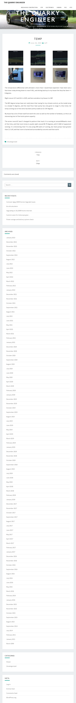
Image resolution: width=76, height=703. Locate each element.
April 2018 (9, 486)
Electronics (50, 7)
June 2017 (9, 530)
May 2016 (9, 587)
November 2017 (11, 508)
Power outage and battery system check (19, 219)
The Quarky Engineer (14, 2)
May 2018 (9, 482)
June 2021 (9, 321)
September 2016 (11, 569)
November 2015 (11, 609)
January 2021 (10, 342)
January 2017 (10, 552)
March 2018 (10, 491)
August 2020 (10, 364)
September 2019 (11, 412)
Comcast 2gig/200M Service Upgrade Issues (20, 202)
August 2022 (10, 259)
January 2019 (10, 447)
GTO (71, 7)
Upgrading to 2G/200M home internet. (19, 211)
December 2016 (11, 556)
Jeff (45, 43)
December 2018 (11, 451)
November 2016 (11, 561)
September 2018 (11, 465)
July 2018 (9, 473)
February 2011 (11, 635)
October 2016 (10, 565)
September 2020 (11, 360)
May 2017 (9, 534)
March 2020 (10, 386)
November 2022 (11, 246)
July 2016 (9, 578)
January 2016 (10, 600)
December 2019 (11, 399)
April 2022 (9, 277)
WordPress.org (11, 697)
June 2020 (9, 373)
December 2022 (11, 242)
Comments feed (11, 693)
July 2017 (9, 526)
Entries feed (10, 689)
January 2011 (10, 639)
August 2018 (10, 469)
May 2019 (9, 430)
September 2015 (11, 617)
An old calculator (12, 206)
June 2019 (9, 425)
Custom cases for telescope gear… (18, 215)
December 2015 (11, 604)
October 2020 (10, 355)
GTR (41, 7)
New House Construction (29, 7)
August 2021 (10, 312)
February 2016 (11, 596)
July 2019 (9, 421)
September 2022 (11, 255)
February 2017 (11, 547)
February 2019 (11, 443)
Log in (8, 684)
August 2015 (10, 622)
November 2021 (11, 299)
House (8, 662)
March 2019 (10, 438)
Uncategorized (12, 142)
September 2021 (11, 307)
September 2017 (11, 517)
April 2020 (9, 382)
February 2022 (11, 286)
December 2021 (11, 294)
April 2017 (9, 539)
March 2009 (10, 644)
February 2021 (11, 338)
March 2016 (10, 591)
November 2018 (11, 456)
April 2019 (9, 434)
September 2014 (11, 626)
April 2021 (9, 329)
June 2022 (9, 268)
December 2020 (11, 347)
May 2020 (9, 377)
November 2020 (11, 351)
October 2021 (10, 303)
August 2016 (10, 574)
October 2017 (10, 513)
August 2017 (10, 521)
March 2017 (10, 543)
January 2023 (10, 238)
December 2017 (11, 504)
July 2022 (9, 264)
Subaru (59, 7)
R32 (65, 7)
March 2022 (10, 281)
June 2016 (9, 582)
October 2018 (10, 460)
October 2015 (10, 613)
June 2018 (9, 478)
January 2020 (10, 395)
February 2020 (11, 390)
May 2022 (9, 272)
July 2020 (9, 369)
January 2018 (10, 499)
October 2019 (10, 408)
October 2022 (10, 251)
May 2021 (9, 325)
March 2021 (10, 334)
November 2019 (11, 403)
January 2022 (10, 290)
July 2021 (9, 316)
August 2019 (10, 417)
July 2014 (9, 630)
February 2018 (11, 495)
